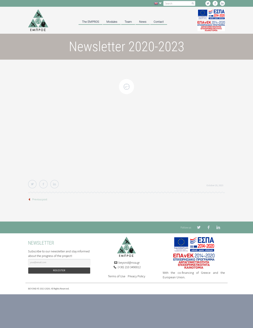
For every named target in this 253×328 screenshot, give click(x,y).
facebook (215, 3)
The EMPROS (90, 21)
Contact (159, 21)
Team (128, 21)
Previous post (39, 199)
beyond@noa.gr (129, 262)
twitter (207, 3)
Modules (111, 21)
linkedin (222, 3)
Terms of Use (116, 276)
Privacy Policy (136, 276)
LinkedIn (54, 184)
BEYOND (32, 288)
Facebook (43, 184)
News (142, 21)
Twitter (32, 184)
